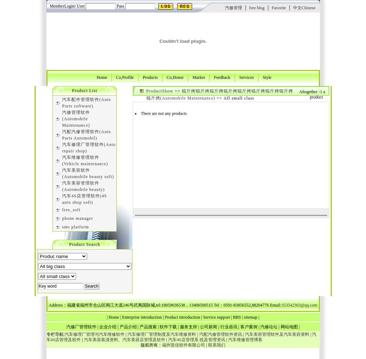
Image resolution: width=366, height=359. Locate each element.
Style (267, 77)
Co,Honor (175, 77)
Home (102, 77)
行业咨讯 (228, 326)
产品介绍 (128, 326)
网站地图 (289, 326)
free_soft (71, 209)
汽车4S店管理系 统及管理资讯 (196, 339)
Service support (216, 317)
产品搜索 (148, 326)
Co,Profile (125, 77)
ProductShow (160, 91)
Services (246, 77)
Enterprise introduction (142, 317)
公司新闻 (208, 326)
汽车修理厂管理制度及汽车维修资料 (161, 334)
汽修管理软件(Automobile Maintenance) (76, 119)
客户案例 (248, 326)
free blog (257, 7)
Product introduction (182, 317)
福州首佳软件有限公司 (183, 345)
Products (150, 77)
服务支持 (188, 326)
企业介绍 (107, 326)
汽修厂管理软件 (81, 326)
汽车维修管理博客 (245, 339)
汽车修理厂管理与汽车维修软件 (95, 334)
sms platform (75, 226)
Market (198, 77)
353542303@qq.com (299, 305)
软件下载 (168, 326)
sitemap (250, 317)
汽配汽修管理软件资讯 (220, 334)
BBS (237, 317)
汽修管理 (233, 7)
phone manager (77, 218)
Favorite (279, 7)
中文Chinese (304, 7)
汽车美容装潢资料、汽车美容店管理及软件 (124, 339)
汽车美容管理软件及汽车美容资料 (277, 334)
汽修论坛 (268, 326)
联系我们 (216, 345)
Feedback (222, 77)
